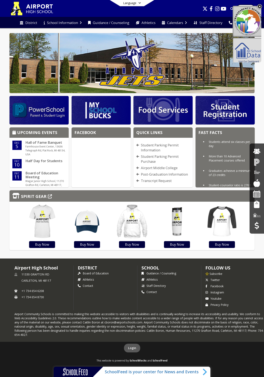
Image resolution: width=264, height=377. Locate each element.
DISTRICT (87, 268)
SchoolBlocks (138, 360)
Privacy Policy (217, 305)
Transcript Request (156, 180)
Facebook (214, 286)
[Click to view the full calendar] (14, 133)
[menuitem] (28, 22)
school (150, 268)
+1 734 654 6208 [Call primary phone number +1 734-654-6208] (32, 291)
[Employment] (257, 151)
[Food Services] (256, 183)
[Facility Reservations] (257, 194)
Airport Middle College (159, 167)
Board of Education (93, 273)
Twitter (212, 280)
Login (132, 348)
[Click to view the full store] (132, 196)
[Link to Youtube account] (223, 9)
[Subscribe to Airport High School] (213, 273)
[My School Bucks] (257, 173)
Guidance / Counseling (158, 273)
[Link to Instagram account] (217, 9)
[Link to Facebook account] (211, 9)
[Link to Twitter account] (205, 9)
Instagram (214, 292)
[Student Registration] (256, 204)
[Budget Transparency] (256, 226)
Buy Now (42, 244)
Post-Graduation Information (164, 174)
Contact (85, 286)
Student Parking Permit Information (160, 147)
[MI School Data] (257, 215)
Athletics (86, 279)
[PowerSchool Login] (257, 162)
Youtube (213, 298)
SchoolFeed (159, 360)
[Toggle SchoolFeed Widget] (205, 371)
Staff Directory (153, 286)
